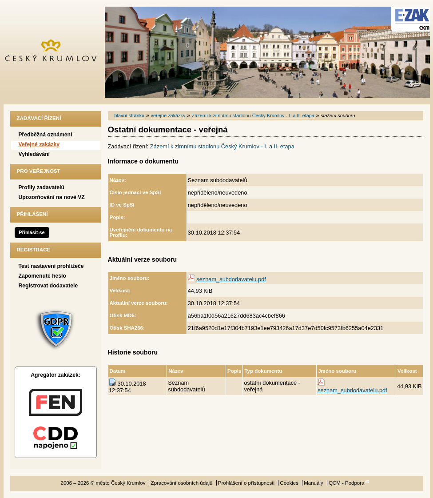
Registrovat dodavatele (48, 286)
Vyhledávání (34, 154)
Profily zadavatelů (41, 187)
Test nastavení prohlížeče (51, 266)
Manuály (313, 483)
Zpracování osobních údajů (182, 483)
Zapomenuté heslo (42, 276)
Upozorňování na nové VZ (52, 197)
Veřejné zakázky (39, 144)
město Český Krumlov (56, 52)
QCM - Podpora (347, 483)
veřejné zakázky (168, 115)
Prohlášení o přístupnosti (246, 483)
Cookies (289, 483)
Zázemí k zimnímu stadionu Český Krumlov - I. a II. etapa (253, 115)
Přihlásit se (31, 232)
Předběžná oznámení (45, 134)
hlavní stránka (130, 115)
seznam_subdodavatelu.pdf (231, 279)
